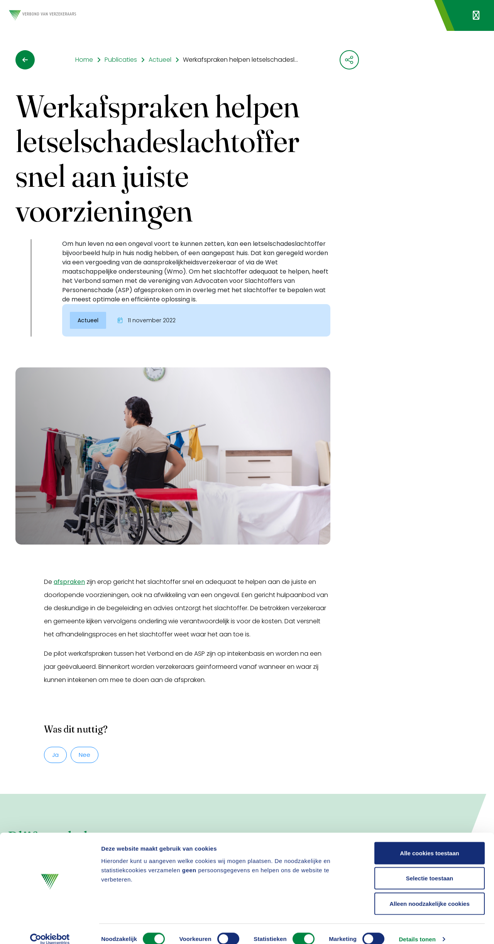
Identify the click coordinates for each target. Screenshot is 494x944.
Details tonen (417, 928)
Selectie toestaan (429, 868)
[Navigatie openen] (476, 15)
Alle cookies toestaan (429, 842)
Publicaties (121, 59)
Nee (84, 755)
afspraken (69, 581)
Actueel (160, 59)
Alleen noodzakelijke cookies (429, 893)
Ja (55, 755)
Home (84, 59)
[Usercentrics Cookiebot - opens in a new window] (50, 929)
